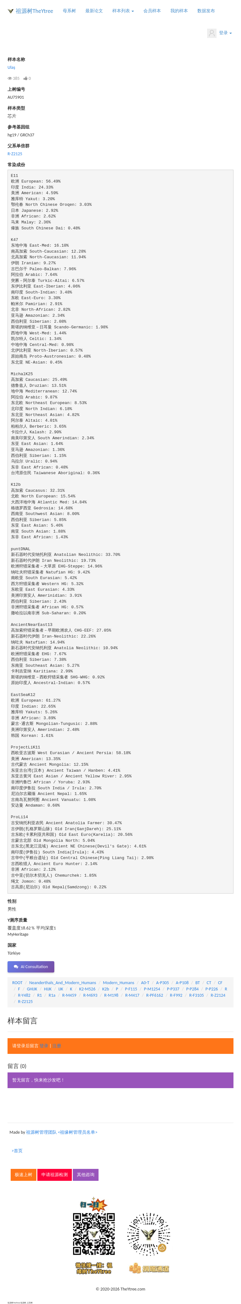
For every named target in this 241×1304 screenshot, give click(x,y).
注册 (56, 1046)
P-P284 (192, 989)
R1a (52, 995)
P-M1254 (152, 989)
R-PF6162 (154, 995)
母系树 (69, 11)
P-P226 (212, 989)
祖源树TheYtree (34, 11)
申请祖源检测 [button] (54, 1174)
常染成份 (16, 164)
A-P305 (162, 982)
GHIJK (32, 989)
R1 (39, 995)
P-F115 (131, 989)
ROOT (17, 982)
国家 (12, 945)
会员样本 (152, 11)
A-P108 (182, 982)
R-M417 (132, 995)
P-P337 (173, 989)
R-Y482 (24, 995)
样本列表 (123, 11)
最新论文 (94, 11)
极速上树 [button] (23, 1174)
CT (209, 982)
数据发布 (206, 11)
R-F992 (176, 995)
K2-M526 (87, 989)
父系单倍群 (18, 146)
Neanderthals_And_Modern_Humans (62, 982)
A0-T (145, 982)
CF (220, 982)
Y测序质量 (17, 920)
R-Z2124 (218, 995)
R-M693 (90, 995)
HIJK (47, 989)
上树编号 (16, 89)
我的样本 (179, 11)
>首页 (17, 1150)
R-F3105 (196, 995)
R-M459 (69, 995)
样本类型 (16, 108)
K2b (105, 989)
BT (197, 982)
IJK (60, 989)
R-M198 (111, 995)
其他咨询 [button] (85, 1174)
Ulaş (11, 67)
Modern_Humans (118, 982)
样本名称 (16, 59)
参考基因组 (18, 127)
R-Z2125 (15, 153)
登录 (219, 33)
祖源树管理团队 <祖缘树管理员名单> (61, 1132)
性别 (12, 901)
